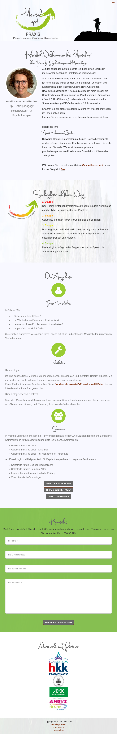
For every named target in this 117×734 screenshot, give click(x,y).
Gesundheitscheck (92, 165)
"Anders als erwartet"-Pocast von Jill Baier (79, 384)
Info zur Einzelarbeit (58, 483)
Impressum (58, 727)
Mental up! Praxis (58, 724)
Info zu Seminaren (58, 496)
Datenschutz (58, 730)
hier (63, 169)
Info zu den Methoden (58, 490)
